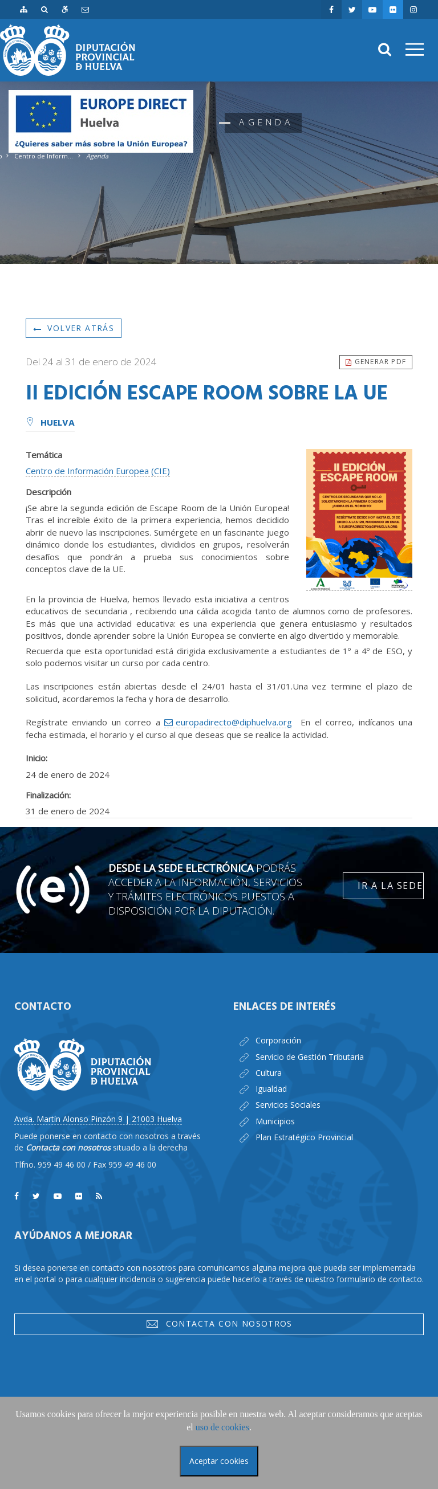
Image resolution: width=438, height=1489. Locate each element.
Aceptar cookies (219, 1460)
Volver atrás (73, 328)
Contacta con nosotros (219, 1323)
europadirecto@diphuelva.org (234, 722)
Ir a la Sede (390, 885)
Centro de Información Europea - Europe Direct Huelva (44, 156)
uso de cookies (222, 1427)
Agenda (97, 156)
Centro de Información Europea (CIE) (98, 470)
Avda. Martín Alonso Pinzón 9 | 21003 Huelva (98, 1118)
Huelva (50, 423)
